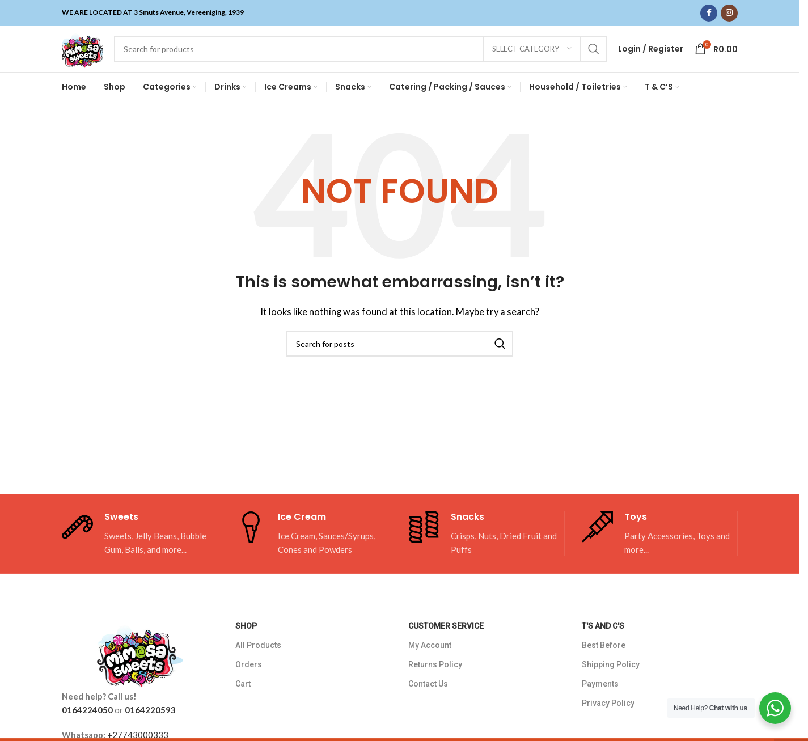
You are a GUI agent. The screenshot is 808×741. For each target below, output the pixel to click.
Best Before (603, 660)
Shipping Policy (611, 680)
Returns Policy (435, 680)
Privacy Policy (608, 718)
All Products (258, 660)
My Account (429, 660)
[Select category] (532, 57)
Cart (243, 699)
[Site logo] (90, 55)
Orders (248, 680)
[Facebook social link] (708, 13)
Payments (600, 699)
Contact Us (428, 699)
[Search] (368, 57)
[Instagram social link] (729, 13)
